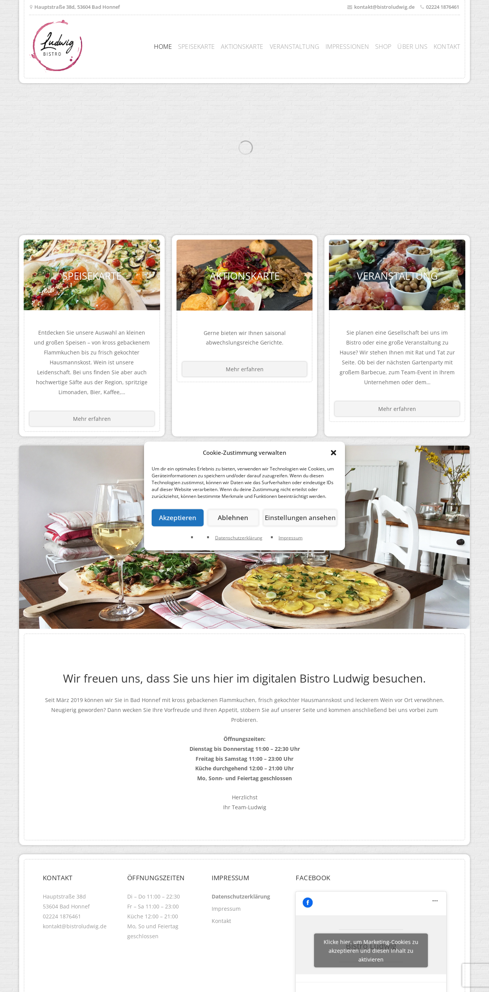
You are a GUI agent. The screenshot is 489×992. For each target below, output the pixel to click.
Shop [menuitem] (383, 46)
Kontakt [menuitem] (447, 46)
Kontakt (221, 920)
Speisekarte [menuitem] (196, 46)
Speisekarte (91, 275)
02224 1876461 (442, 6)
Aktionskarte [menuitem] (242, 46)
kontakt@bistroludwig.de (384, 6)
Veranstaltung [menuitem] (294, 46)
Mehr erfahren (92, 418)
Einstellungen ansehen (302, 518)
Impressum (291, 538)
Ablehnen (237, 518)
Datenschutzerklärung (238, 538)
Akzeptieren (178, 518)
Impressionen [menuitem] (347, 46)
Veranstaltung (397, 275)
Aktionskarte (244, 275)
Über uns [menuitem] (412, 46)
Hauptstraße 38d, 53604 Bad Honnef (77, 6)
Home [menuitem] (163, 46)
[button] (333, 452)
